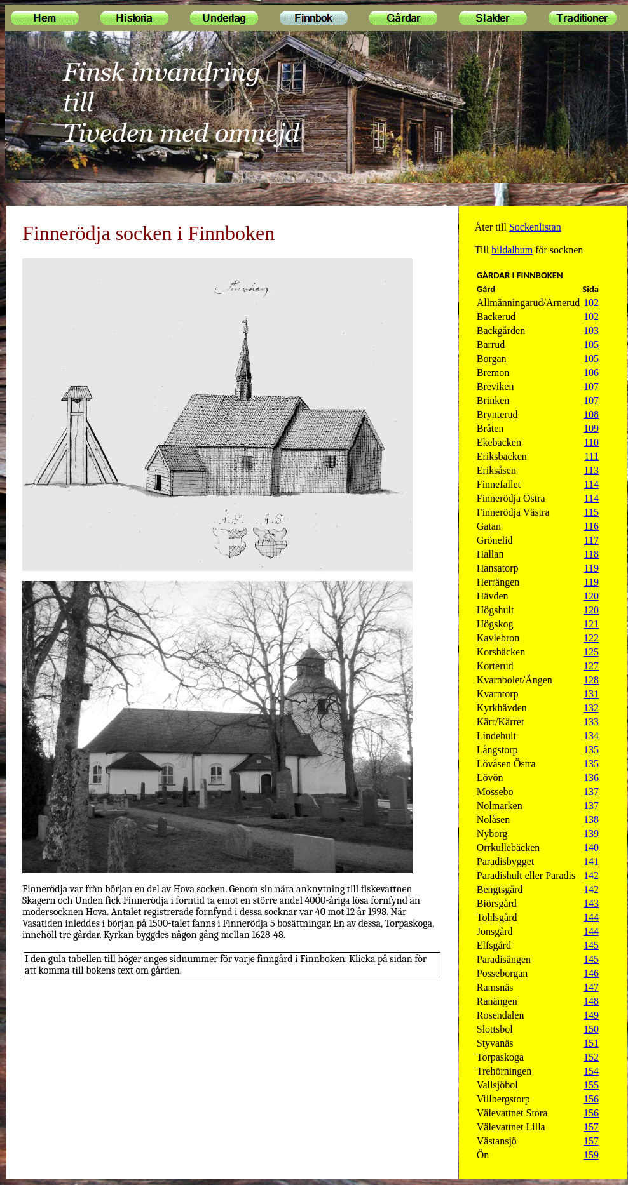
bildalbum (512, 249)
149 (591, 1015)
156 (591, 1099)
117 (591, 540)
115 (591, 512)
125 (591, 651)
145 (591, 945)
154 (591, 1071)
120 (591, 596)
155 (591, 1085)
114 (591, 484)
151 (591, 1043)
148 (591, 1001)
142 (591, 875)
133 (591, 721)
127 (591, 665)
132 (591, 707)
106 (591, 372)
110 (591, 442)
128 (591, 679)
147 (591, 987)
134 (591, 735)
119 (591, 568)
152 (591, 1057)
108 (591, 414)
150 (591, 1029)
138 (591, 819)
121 (591, 624)
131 (591, 693)
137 (591, 791)
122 (591, 638)
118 (591, 554)
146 (591, 973)
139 (591, 833)
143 (591, 903)
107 (591, 386)
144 (591, 917)
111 (591, 456)
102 (591, 302)
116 (591, 526)
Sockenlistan (535, 227)
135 (591, 749)
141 (591, 861)
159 (591, 1154)
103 (591, 330)
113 (591, 470)
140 (591, 847)
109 (591, 428)
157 (591, 1126)
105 (591, 344)
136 (591, 777)
